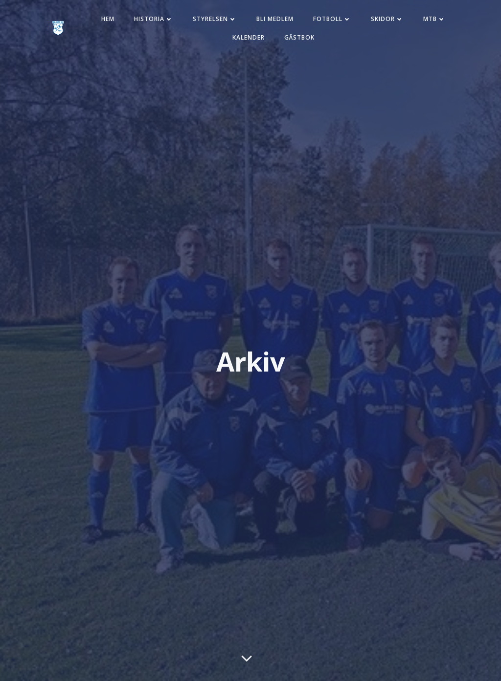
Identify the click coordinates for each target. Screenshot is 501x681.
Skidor (387, 19)
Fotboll (332, 19)
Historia (153, 19)
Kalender (248, 37)
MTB (434, 19)
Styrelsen (215, 19)
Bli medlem (275, 19)
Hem (107, 19)
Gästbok (299, 37)
